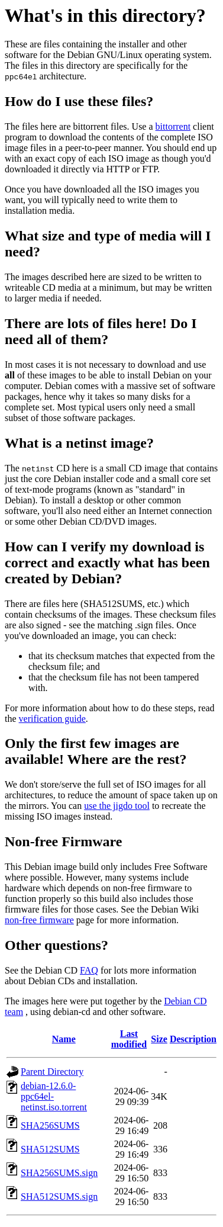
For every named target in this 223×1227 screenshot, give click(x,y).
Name (64, 1039)
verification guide (52, 719)
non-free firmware (39, 920)
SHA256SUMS (50, 1125)
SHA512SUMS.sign (59, 1196)
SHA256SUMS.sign (59, 1173)
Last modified (129, 1039)
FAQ (89, 970)
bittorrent (173, 126)
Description (193, 1039)
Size (159, 1039)
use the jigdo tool (117, 806)
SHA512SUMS (50, 1149)
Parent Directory (52, 1072)
